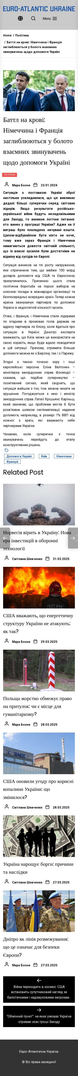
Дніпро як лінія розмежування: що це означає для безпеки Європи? (35, 946)
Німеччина (64, 456)
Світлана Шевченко (27, 559)
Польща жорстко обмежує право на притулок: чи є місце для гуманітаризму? (37, 706)
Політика (9, 175)
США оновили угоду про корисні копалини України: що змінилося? (38, 789)
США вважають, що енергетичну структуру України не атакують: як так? (38, 623)
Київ (44, 456)
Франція (12, 461)
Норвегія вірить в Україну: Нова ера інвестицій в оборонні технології (37, 540)
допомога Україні (19, 456)
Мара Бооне (21, 185)
